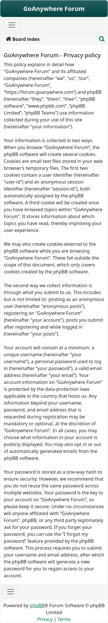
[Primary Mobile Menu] (12, 25)
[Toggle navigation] (11, 591)
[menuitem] (50, 39)
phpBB (37, 605)
